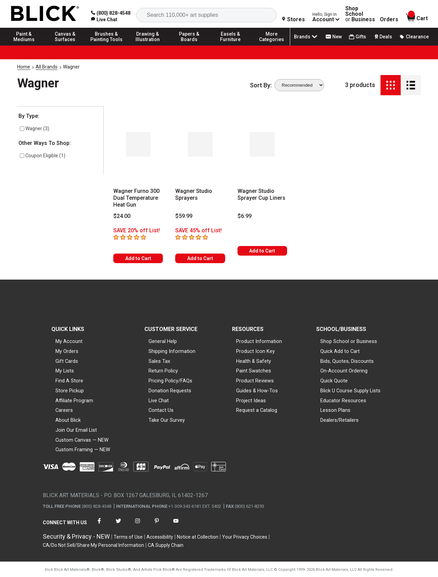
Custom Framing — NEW (82, 449)
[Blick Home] (45, 13)
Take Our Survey (167, 420)
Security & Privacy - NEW (76, 536)
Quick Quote (334, 381)
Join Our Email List (76, 430)
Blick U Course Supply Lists (350, 391)
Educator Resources (343, 400)
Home (23, 67)
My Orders (66, 351)
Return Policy (163, 371)
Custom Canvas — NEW (81, 440)
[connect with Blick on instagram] (137, 525)
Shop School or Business (348, 341)
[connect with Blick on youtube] (176, 525)
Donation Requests (170, 391)
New (334, 36)
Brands (306, 36)
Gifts (357, 37)
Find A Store (69, 381)
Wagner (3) (34, 128)
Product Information (259, 341)
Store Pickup (69, 391)
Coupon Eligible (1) (42, 155)
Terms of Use (128, 537)
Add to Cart (138, 258)
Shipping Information (172, 351)
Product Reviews (255, 381)
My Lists (64, 371)
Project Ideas (251, 400)
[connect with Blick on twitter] (118, 525)
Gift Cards (66, 361)
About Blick (68, 420)
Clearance (414, 36)
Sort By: (261, 85)
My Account (68, 341)
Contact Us (161, 410)
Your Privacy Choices (244, 537)
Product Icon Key (255, 351)
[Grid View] (391, 85)
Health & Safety (253, 361)
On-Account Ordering (344, 371)
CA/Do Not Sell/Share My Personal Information (93, 545)
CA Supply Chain (165, 545)
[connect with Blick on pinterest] (157, 525)
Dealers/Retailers (339, 420)
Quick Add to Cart (340, 351)
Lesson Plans (335, 410)
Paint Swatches (253, 371)
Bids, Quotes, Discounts (347, 361)
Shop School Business (360, 14)
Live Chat (159, 400)
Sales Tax (159, 361)
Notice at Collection (197, 537)
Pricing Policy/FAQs (170, 381)
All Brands (46, 67)
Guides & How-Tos (257, 391)
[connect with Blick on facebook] (99, 525)
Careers (64, 410)
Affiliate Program (74, 400)
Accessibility (159, 537)
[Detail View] (411, 85)
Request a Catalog (256, 410)
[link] (104, 19)
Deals (382, 37)
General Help (163, 341)
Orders (389, 19)
